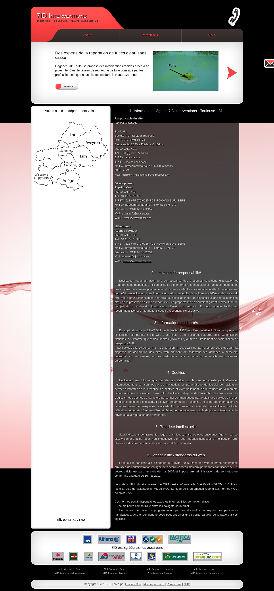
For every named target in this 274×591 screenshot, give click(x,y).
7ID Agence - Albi (69, 569)
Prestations (150, 35)
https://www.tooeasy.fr (137, 217)
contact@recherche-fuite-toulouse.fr (145, 174)
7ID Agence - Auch (114, 569)
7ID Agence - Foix (205, 569)
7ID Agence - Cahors (160, 569)
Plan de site (174, 584)
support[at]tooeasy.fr (135, 213)
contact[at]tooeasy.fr (135, 256)
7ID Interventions (68, 17)
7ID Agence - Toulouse (205, 573)
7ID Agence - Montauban (70, 573)
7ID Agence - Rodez (115, 573)
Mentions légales (153, 584)
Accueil (87, 35)
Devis (212, 35)
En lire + (68, 86)
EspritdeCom (133, 584)
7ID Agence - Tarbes (159, 573)
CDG (187, 584)
